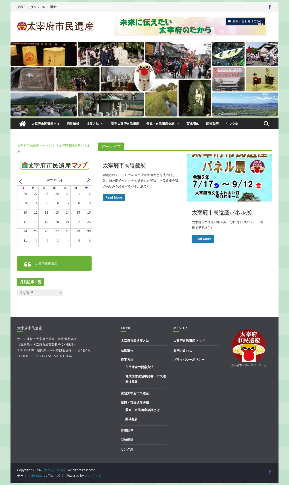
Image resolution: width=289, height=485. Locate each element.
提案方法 (92, 124)
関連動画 (212, 124)
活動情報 (73, 124)
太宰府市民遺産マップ (189, 340)
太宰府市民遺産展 (124, 165)
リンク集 (232, 124)
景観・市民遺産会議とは (142, 410)
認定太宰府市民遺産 (125, 124)
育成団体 (192, 124)
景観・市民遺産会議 (160, 124)
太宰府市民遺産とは (45, 124)
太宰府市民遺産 (46, 263)
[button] (101, 124)
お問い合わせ (182, 350)
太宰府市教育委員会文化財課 (53, 344)
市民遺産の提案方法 (139, 367)
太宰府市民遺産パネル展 (221, 212)
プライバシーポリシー (189, 359)
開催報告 (131, 419)
